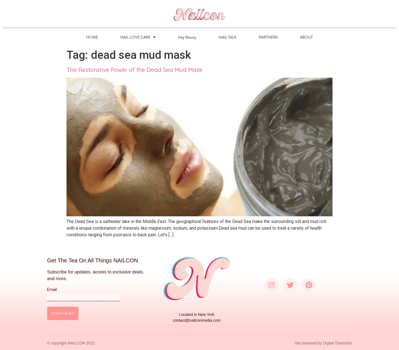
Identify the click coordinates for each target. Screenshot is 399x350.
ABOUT (306, 37)
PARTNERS (268, 37)
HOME (92, 37)
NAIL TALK (228, 37)
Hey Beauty (187, 37)
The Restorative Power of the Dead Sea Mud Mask (134, 69)
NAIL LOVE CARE (138, 37)
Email (83, 293)
